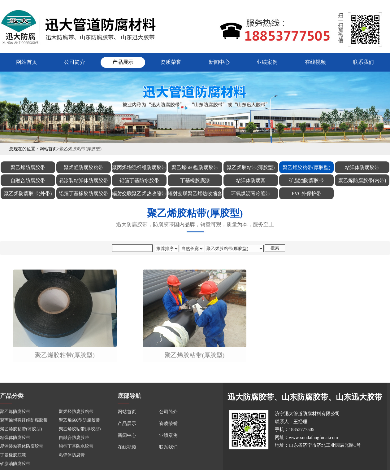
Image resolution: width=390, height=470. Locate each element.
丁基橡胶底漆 (13, 455)
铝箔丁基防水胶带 (76, 446)
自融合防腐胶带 (74, 437)
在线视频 (315, 62)
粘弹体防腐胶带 (15, 437)
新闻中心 (219, 62)
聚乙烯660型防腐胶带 (79, 420)
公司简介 (74, 62)
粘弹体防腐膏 (72, 455)
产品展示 (122, 62)
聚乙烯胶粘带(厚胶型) (65, 355)
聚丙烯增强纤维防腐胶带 (24, 420)
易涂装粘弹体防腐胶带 (21, 446)
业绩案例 (267, 62)
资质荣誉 (170, 62)
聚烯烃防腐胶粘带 (76, 411)
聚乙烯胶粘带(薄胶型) (21, 429)
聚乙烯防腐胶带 (15, 411)
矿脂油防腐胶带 (15, 463)
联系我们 (363, 62)
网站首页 (26, 62)
